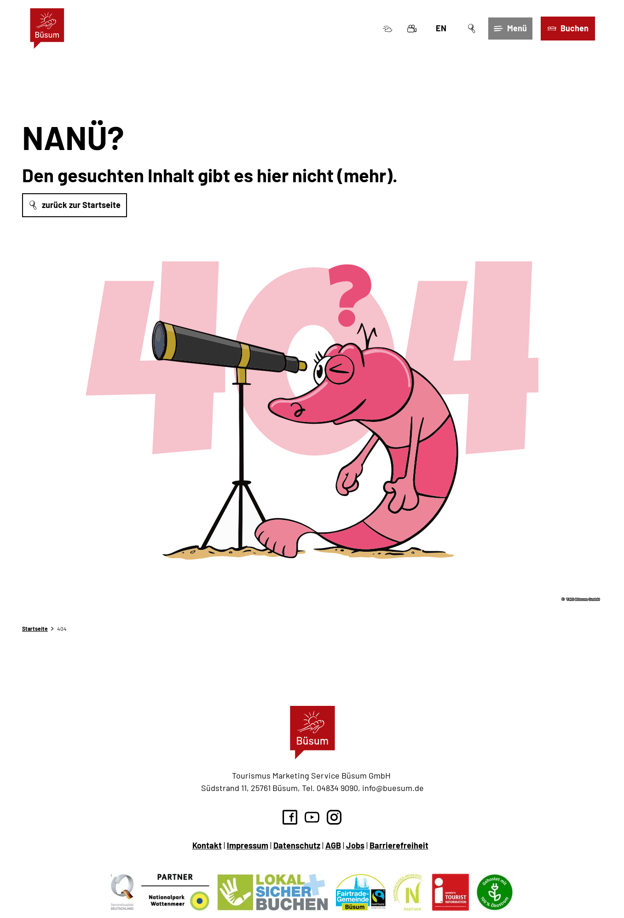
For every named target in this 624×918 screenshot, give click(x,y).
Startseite (35, 628)
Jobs (355, 845)
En (440, 28)
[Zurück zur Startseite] (47, 29)
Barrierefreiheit (399, 845)
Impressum (247, 845)
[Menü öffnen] (510, 29)
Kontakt (207, 845)
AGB (333, 845)
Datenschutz (296, 845)
